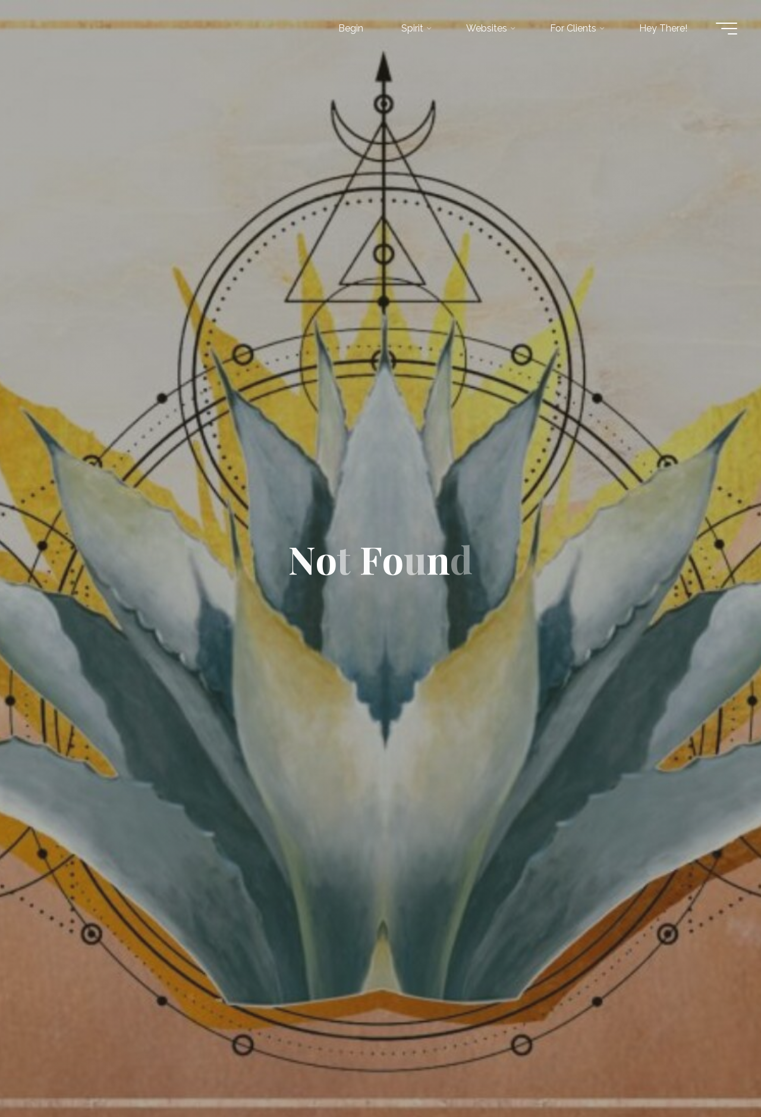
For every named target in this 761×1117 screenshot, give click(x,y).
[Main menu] (726, 28)
